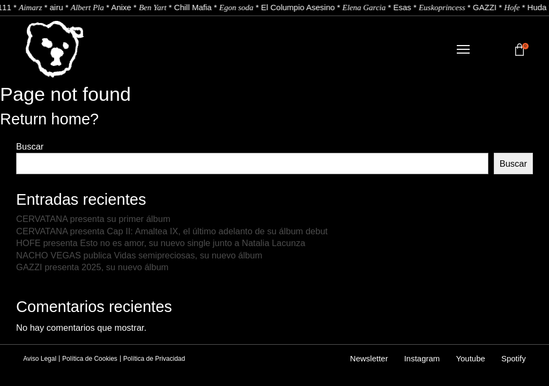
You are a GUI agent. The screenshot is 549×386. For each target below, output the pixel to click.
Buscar (29, 146)
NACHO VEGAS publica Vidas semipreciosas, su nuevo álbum (139, 255)
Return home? (49, 119)
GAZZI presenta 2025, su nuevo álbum (92, 267)
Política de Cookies (89, 358)
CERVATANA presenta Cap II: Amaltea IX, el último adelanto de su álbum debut (172, 231)
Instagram (422, 358)
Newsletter (369, 358)
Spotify (513, 358)
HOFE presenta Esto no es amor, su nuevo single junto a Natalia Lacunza (160, 243)
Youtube (470, 358)
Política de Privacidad (154, 358)
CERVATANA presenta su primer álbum (94, 219)
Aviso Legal (39, 358)
